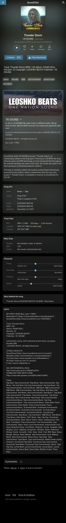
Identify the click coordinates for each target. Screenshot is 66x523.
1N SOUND (28, 38)
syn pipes (8, 84)
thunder (15, 79)
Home (7, 495)
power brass (49, 79)
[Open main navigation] (3, 2)
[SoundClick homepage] (33, 2)
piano (6, 79)
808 (23, 79)
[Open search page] (63, 2)
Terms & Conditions (26, 495)
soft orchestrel (34, 79)
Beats (19, 191)
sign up (13, 468)
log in (22, 468)
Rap (26, 191)
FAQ (14, 495)
